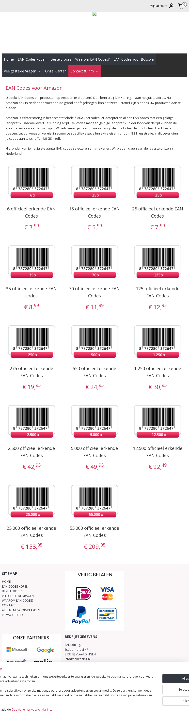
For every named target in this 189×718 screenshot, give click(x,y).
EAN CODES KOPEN (15, 586)
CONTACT (9, 605)
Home (9, 59)
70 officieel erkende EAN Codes (94, 292)
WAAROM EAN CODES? (17, 600)
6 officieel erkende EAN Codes (31, 212)
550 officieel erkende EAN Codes (94, 371)
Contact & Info (84, 71)
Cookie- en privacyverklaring (70, 710)
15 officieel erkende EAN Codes (94, 212)
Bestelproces (60, 59)
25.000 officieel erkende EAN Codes (31, 531)
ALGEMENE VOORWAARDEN (21, 610)
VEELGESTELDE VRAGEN (18, 596)
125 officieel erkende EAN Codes (157, 292)
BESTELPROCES (12, 591)
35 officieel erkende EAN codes (31, 292)
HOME (6, 582)
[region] (62, 691)
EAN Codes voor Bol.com (133, 59)
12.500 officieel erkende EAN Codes (157, 451)
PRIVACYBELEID (12, 615)
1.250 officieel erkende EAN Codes (157, 371)
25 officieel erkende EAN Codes (157, 212)
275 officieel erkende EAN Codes (31, 371)
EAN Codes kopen (32, 59)
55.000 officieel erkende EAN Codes (94, 531)
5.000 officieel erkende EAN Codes (94, 451)
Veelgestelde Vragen (22, 71)
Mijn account (162, 6)
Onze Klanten (55, 71)
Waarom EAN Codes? (92, 59)
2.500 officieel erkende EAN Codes (31, 451)
